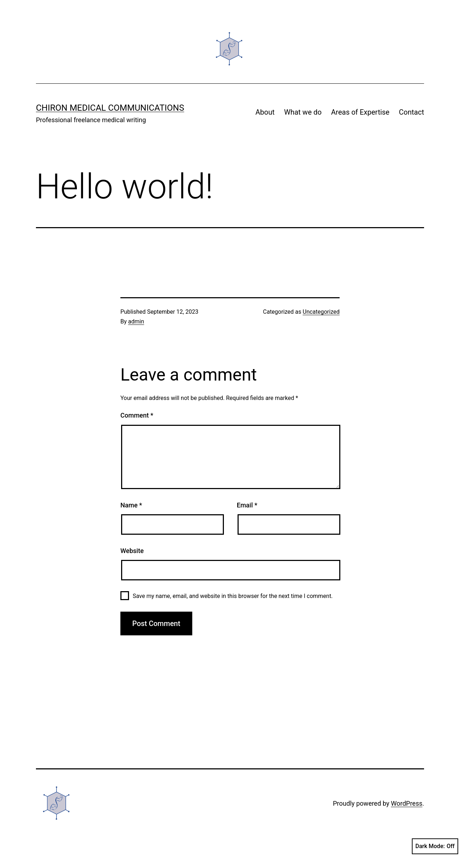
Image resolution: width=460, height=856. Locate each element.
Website (132, 550)
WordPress (406, 803)
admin (136, 321)
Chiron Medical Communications (110, 108)
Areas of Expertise (360, 112)
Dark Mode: (435, 846)
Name (131, 505)
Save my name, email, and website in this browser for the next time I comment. (233, 596)
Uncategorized (321, 311)
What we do (302, 112)
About (265, 112)
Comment (136, 415)
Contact (411, 112)
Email (247, 505)
